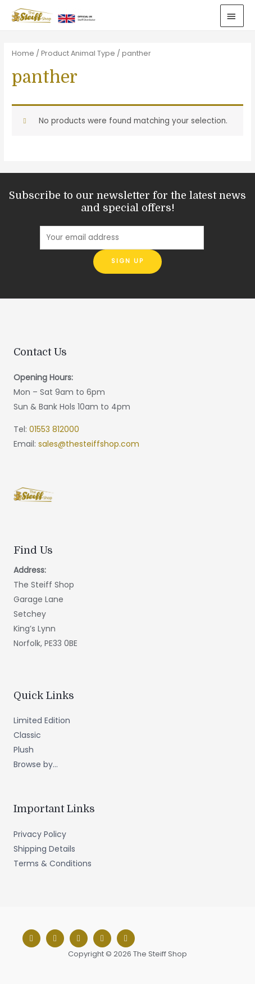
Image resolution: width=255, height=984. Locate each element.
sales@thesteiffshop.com (88, 443)
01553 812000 (54, 429)
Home (23, 53)
